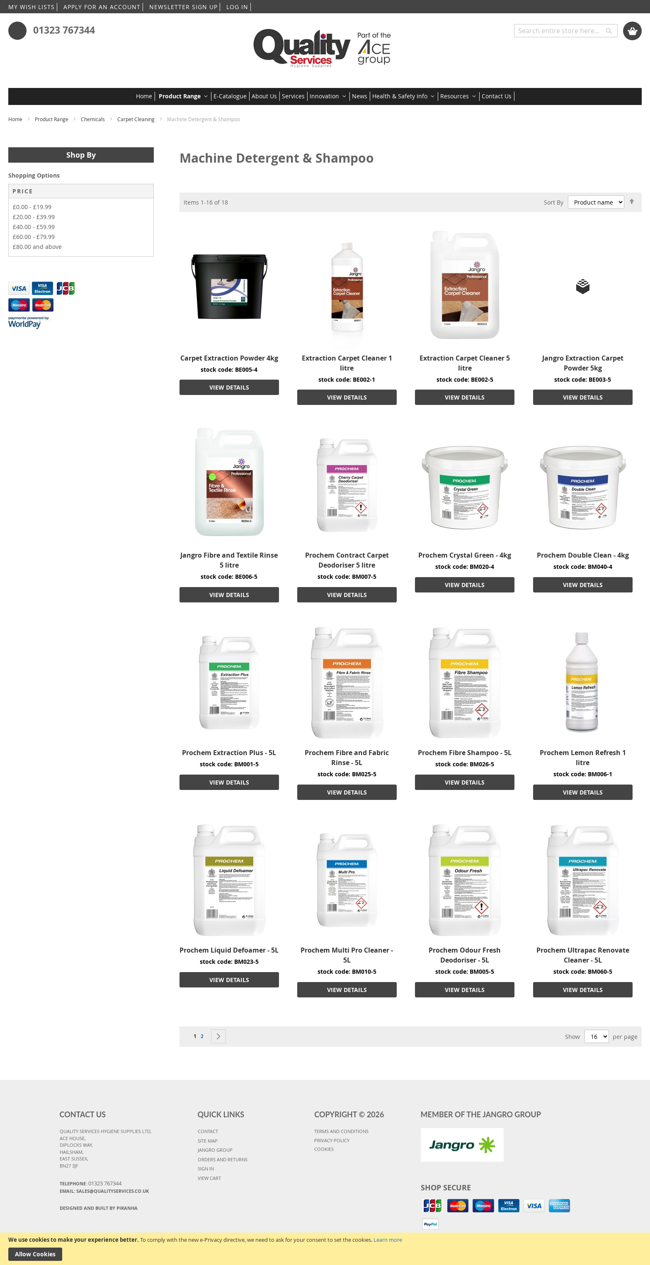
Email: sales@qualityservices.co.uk (104, 1191)
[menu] (325, 96)
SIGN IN (206, 1168)
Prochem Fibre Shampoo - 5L (465, 752)
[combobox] (566, 30)
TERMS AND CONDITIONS (341, 1131)
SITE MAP (208, 1141)
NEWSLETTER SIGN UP (183, 7)
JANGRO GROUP (215, 1150)
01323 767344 (64, 30)
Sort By (553, 202)
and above (37, 247)
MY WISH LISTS (31, 7)
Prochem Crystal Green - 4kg (464, 555)
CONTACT (208, 1131)
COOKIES (324, 1149)
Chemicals (93, 119)
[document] (325, 1249)
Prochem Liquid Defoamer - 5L (229, 950)
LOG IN (237, 7)
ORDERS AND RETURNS (222, 1159)
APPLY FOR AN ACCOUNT (102, 7)
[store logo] (325, 45)
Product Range (52, 119)
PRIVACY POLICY (331, 1140)
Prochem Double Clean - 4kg (583, 555)
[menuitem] (145, 96)
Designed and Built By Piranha (99, 1208)
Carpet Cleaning (136, 119)
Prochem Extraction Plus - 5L (229, 752)
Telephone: (90, 1183)
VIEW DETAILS (229, 387)
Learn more (388, 1239)
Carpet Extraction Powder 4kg (229, 358)
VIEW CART (209, 1178)
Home (16, 119)
